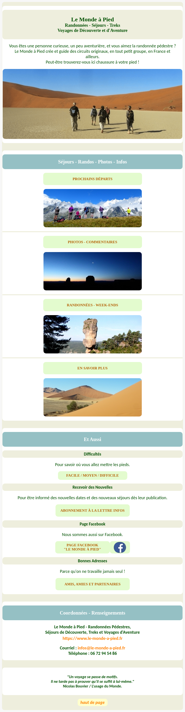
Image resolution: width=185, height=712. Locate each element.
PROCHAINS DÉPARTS (92, 179)
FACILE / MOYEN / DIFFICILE (92, 475)
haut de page (92, 702)
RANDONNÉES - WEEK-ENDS (92, 305)
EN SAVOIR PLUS (92, 368)
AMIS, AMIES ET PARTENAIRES (92, 584)
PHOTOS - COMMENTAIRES (92, 242)
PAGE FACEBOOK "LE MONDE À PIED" (82, 547)
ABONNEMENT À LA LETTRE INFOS (92, 510)
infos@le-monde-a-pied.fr (101, 648)
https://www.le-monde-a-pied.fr (93, 638)
